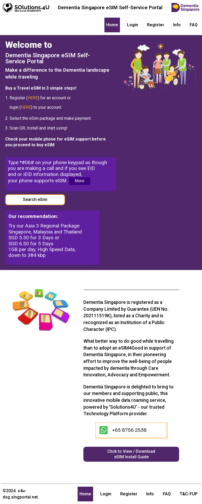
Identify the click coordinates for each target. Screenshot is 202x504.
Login (132, 24)
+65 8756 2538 (129, 430)
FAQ (194, 24)
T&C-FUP (189, 493)
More (79, 180)
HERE (33, 97)
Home (112, 24)
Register (155, 24)
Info (177, 24)
